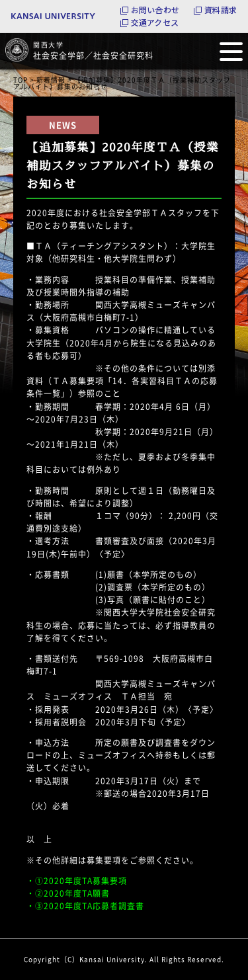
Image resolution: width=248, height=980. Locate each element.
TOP (20, 80)
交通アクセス (155, 22)
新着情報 (50, 80)
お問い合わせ (155, 10)
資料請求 (220, 10)
